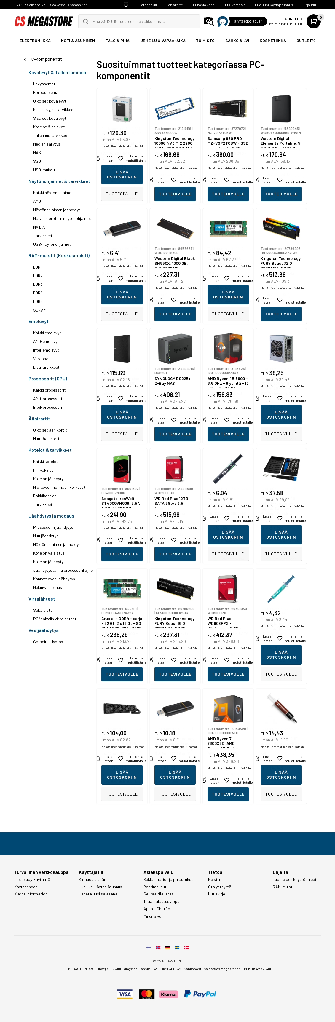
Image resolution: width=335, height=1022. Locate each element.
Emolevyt (38, 321)
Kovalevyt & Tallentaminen (57, 72)
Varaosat (41, 358)
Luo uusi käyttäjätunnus (274, 5)
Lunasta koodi (204, 5)
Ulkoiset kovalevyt (49, 100)
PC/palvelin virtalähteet (54, 618)
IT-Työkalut (43, 469)
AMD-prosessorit (48, 398)
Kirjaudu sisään (92, 879)
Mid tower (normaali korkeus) (59, 487)
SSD (37, 161)
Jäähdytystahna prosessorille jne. (63, 570)
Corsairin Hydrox (48, 641)
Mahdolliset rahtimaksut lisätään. (123, 181)
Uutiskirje (216, 894)
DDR (36, 266)
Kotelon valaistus (49, 552)
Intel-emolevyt (46, 349)
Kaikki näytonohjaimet (53, 192)
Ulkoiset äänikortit (50, 429)
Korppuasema (45, 92)
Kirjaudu (309, 5)
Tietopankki (147, 5)
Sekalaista (43, 610)
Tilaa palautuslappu (161, 901)
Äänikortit (39, 418)
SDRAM (39, 309)
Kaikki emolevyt (47, 332)
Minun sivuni (153, 916)
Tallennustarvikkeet (51, 135)
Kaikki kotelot (45, 461)
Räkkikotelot (44, 495)
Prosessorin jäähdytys (53, 527)
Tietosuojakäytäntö (32, 879)
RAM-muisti (283, 886)
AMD (37, 201)
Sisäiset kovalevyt (49, 118)
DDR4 (38, 292)
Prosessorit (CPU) (47, 378)
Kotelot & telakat (49, 126)
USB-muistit (44, 169)
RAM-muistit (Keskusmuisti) (59, 255)
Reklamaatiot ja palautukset (169, 879)
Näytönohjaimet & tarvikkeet (59, 181)
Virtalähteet (41, 598)
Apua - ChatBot (157, 908)
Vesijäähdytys (43, 630)
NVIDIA (39, 226)
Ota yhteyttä (219, 886)
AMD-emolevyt (46, 341)
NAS (37, 152)
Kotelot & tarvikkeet (50, 450)
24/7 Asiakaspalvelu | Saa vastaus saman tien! (53, 5)
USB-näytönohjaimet (52, 244)
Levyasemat (44, 83)
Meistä (214, 879)
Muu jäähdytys (45, 535)
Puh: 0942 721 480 (258, 969)
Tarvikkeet (42, 235)
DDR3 (37, 284)
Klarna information (30, 894)
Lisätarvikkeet (46, 367)
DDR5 (38, 301)
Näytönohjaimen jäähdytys (57, 209)
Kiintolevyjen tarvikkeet (54, 109)
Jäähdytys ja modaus (51, 515)
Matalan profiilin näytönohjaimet (62, 218)
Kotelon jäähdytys (49, 478)
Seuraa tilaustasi (159, 894)
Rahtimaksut (155, 886)
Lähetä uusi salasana (98, 894)
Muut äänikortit (47, 438)
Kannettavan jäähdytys (54, 578)
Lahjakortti (175, 5)
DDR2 (38, 275)
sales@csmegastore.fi (222, 969)
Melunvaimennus (47, 587)
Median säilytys (46, 143)
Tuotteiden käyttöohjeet (295, 879)
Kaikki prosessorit (49, 389)
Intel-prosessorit (48, 407)
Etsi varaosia (235, 5)
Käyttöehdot (25, 886)
